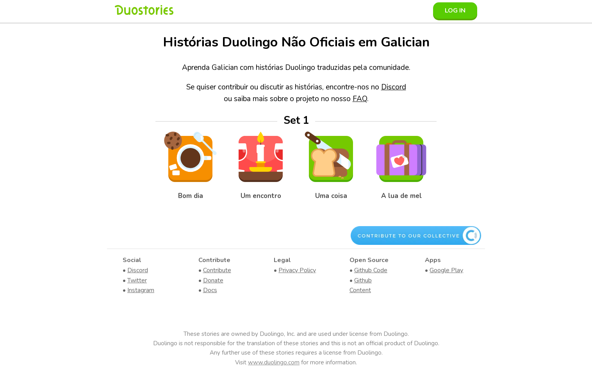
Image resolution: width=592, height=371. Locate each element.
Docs (210, 290)
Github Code (370, 270)
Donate (213, 280)
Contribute (217, 270)
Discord (393, 87)
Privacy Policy (297, 270)
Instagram (140, 290)
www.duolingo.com (274, 362)
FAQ (360, 99)
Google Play (446, 270)
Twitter (137, 280)
